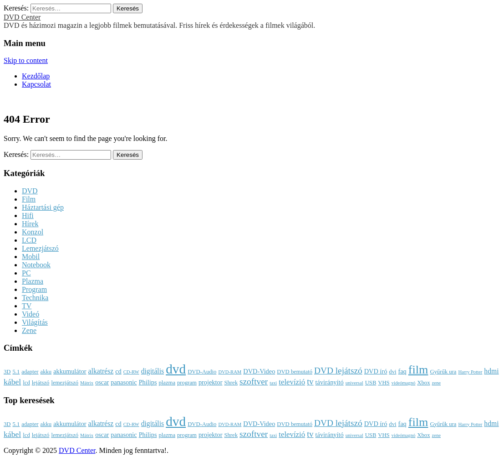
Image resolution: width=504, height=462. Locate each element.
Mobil (31, 256)
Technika (35, 297)
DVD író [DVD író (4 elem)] (375, 371)
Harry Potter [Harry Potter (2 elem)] (470, 371)
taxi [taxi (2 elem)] (273, 382)
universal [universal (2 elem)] (354, 382)
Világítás (35, 322)
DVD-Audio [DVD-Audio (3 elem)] (202, 372)
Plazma (32, 281)
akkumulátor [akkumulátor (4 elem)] (69, 371)
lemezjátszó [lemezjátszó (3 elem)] (64, 382)
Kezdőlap (36, 76)
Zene (29, 330)
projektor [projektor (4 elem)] (211, 382)
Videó (30, 314)
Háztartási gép (43, 207)
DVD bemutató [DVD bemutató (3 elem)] (294, 372)
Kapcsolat (36, 84)
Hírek (30, 224)
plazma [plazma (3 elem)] (166, 382)
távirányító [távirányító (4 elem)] (330, 382)
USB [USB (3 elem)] (371, 382)
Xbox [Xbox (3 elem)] (423, 382)
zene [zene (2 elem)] (436, 382)
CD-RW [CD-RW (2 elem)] (131, 371)
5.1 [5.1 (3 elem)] (16, 372)
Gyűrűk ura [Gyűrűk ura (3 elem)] (443, 372)
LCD (29, 240)
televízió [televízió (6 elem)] (292, 382)
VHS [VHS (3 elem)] (383, 382)
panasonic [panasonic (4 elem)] (124, 382)
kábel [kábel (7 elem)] (12, 381)
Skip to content (26, 60)
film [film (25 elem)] (418, 369)
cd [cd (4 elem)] (118, 371)
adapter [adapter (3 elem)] (29, 372)
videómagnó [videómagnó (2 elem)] (404, 382)
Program (34, 289)
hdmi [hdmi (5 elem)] (491, 371)
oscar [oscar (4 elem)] (102, 382)
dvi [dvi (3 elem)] (392, 372)
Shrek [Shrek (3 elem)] (231, 382)
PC (26, 273)
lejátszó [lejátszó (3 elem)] (41, 382)
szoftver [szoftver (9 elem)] (253, 381)
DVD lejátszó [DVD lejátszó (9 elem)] (338, 370)
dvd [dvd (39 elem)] (176, 369)
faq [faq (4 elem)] (402, 371)
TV (26, 306)
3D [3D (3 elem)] (7, 372)
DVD (30, 191)
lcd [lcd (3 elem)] (26, 382)
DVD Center (22, 17)
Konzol (32, 232)
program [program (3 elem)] (187, 382)
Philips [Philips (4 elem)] (148, 382)
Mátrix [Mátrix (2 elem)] (86, 382)
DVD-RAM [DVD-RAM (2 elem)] (229, 371)
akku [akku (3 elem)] (46, 372)
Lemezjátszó (40, 248)
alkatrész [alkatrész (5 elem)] (101, 371)
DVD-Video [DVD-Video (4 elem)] (259, 371)
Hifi (28, 215)
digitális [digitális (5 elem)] (152, 371)
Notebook (36, 265)
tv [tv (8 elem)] (310, 381)
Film (29, 199)
